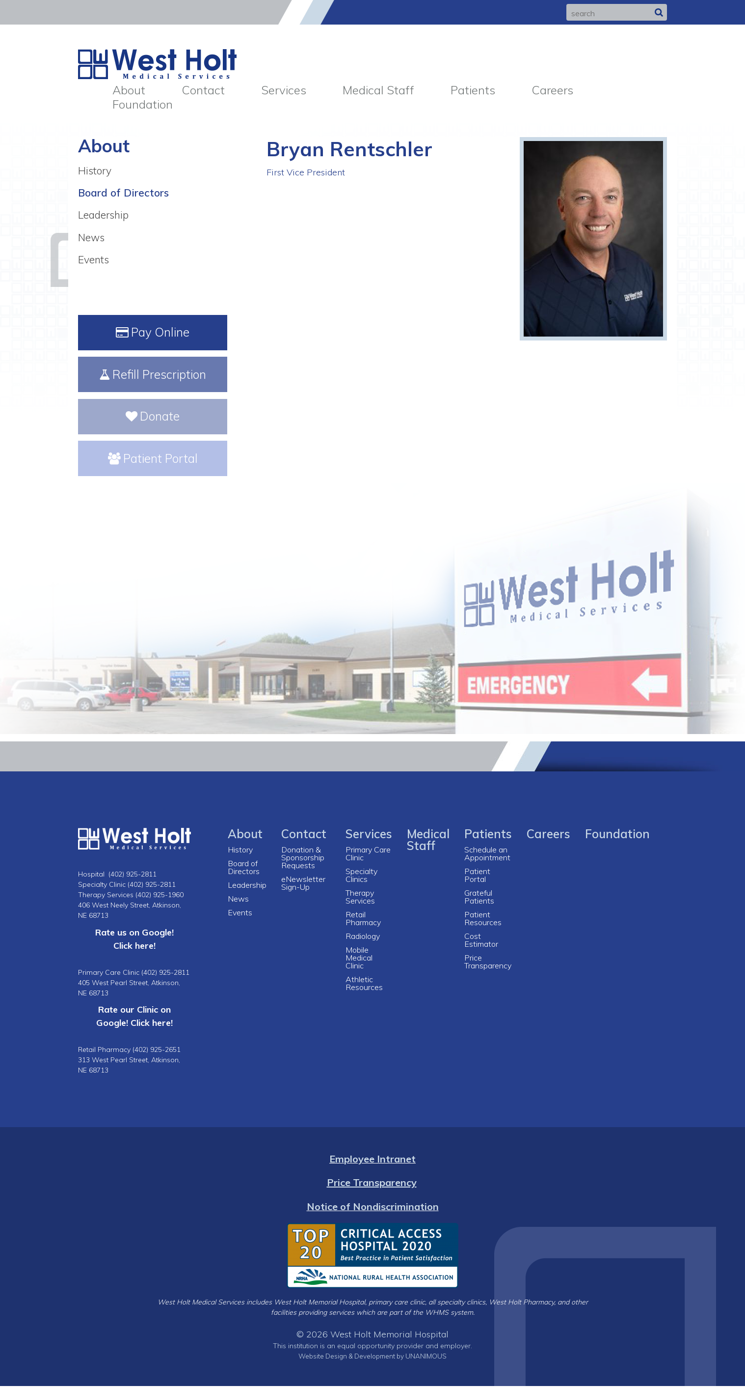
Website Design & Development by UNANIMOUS (372, 1358)
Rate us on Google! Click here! (134, 941)
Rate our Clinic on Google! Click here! (134, 1018)
